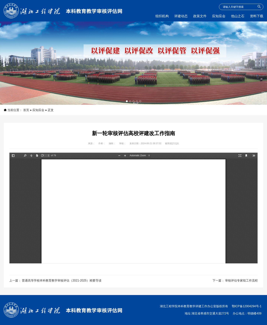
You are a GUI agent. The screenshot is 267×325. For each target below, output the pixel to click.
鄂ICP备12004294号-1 (246, 306)
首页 (26, 110)
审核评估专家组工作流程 (241, 280)
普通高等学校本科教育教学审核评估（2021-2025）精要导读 (61, 280)
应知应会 (38, 110)
